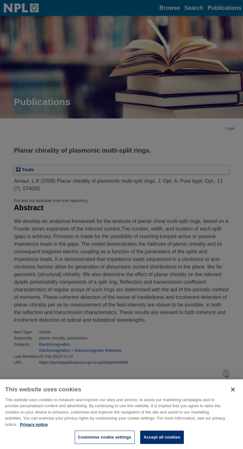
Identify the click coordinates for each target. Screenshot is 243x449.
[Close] (233, 392)
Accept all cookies (162, 440)
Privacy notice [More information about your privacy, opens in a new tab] (34, 427)
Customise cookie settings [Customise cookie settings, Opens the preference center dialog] (104, 440)
